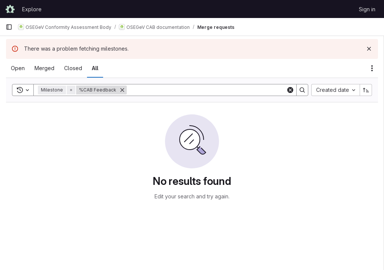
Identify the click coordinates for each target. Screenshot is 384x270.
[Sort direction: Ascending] (366, 90)
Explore (32, 9)
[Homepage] (10, 9)
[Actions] (372, 68)
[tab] (18, 68)
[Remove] (122, 90)
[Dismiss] (369, 48)
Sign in (367, 9)
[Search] (206, 90)
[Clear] (290, 90)
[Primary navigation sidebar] (9, 27)
